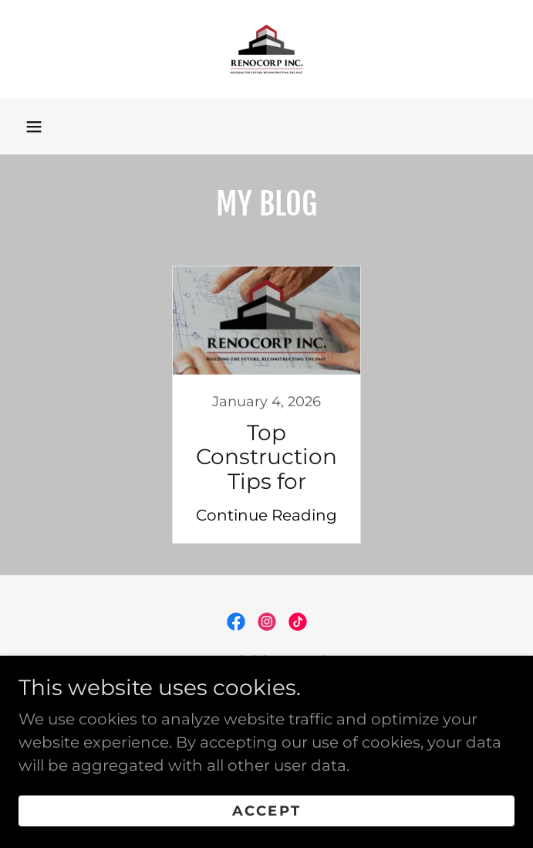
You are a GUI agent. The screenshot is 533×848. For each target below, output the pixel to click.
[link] (266, 49)
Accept (266, 810)
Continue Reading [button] (266, 515)
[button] (34, 126)
